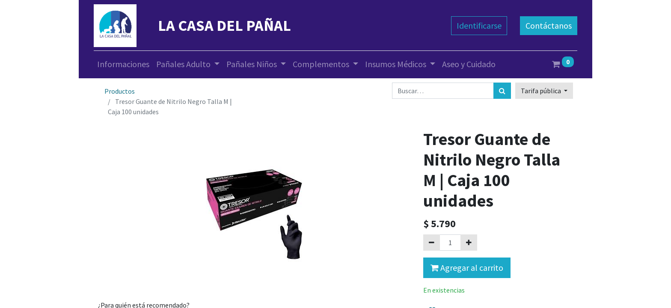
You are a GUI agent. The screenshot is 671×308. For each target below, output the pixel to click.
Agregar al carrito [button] (467, 267)
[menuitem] (123, 64)
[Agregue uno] (468, 242)
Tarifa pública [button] (541, 90)
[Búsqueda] (502, 91)
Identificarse (479, 25)
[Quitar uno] (431, 242)
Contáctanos (549, 25)
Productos (119, 91)
